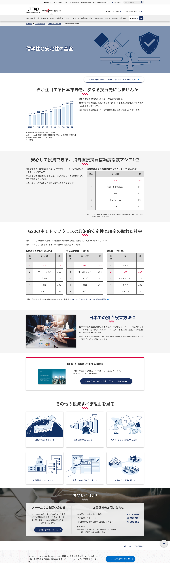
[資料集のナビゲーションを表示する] (115, 18)
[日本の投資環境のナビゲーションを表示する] (32, 18)
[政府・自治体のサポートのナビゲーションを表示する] (99, 18)
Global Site (87, 2)
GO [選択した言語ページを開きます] (141, 18)
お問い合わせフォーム (48, 529)
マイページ (117, 2)
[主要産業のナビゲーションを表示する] (45, 18)
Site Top (48, 2)
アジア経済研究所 (102, 2)
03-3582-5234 (133, 518)
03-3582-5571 (133, 521)
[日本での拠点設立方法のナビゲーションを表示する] (59, 18)
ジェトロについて (61, 2)
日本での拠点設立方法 (110, 317)
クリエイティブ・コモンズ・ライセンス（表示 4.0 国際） (89, 299)
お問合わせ (75, 2)
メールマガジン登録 (120, 559)
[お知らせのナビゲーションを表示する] (123, 18)
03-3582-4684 (133, 514)
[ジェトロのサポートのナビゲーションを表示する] (79, 18)
